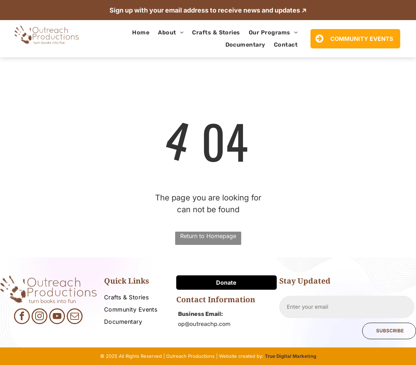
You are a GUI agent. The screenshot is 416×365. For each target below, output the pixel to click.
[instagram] (39, 317)
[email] (75, 317)
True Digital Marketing (290, 356)
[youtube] (57, 317)
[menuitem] (141, 33)
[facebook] (22, 317)
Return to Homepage (208, 236)
